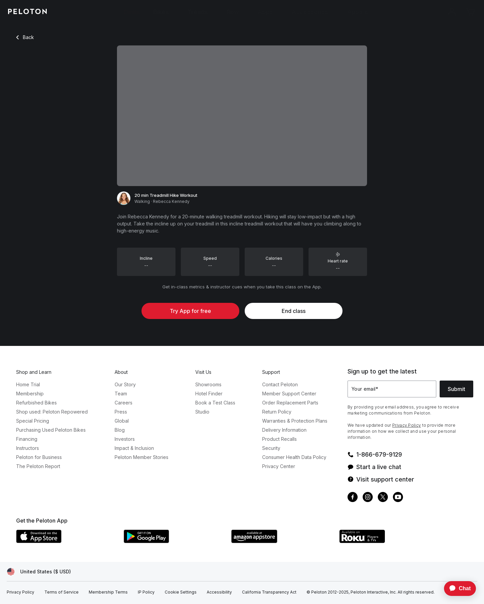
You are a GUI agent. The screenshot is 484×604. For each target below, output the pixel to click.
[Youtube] (398, 498)
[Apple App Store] (66, 541)
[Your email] (392, 389)
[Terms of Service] (61, 592)
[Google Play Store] (174, 541)
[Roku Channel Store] (389, 541)
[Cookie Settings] (181, 592)
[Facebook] (353, 498)
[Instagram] (368, 498)
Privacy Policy (406, 425)
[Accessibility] (219, 592)
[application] (457, 588)
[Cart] (470, 12)
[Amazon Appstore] (281, 541)
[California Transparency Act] (269, 592)
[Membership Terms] (108, 592)
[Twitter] (383, 498)
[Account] (451, 12)
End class (294, 311)
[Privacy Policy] (20, 592)
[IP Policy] (146, 592)
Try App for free (190, 311)
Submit (456, 389)
